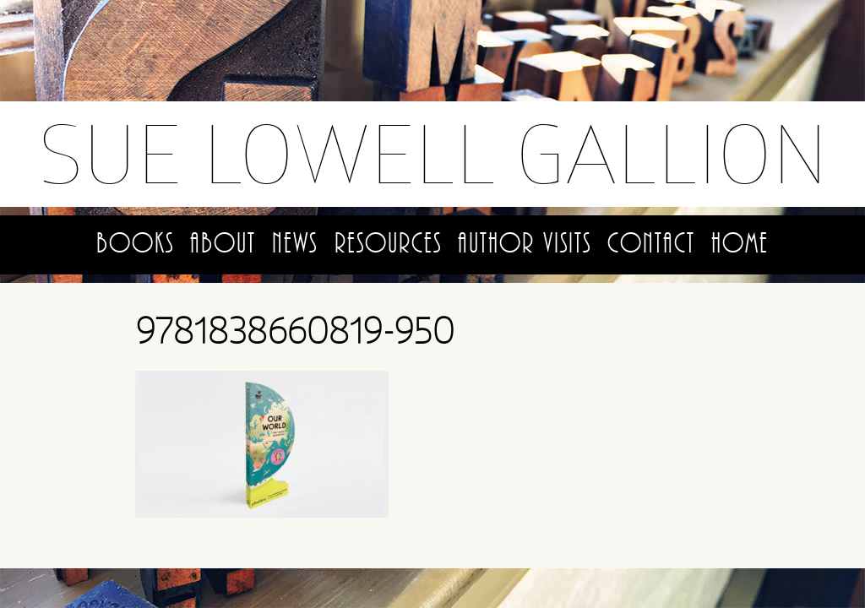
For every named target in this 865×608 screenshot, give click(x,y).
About (223, 243)
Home (740, 243)
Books (135, 243)
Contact (651, 243)
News (295, 243)
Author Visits (524, 243)
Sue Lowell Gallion (433, 153)
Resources (388, 243)
